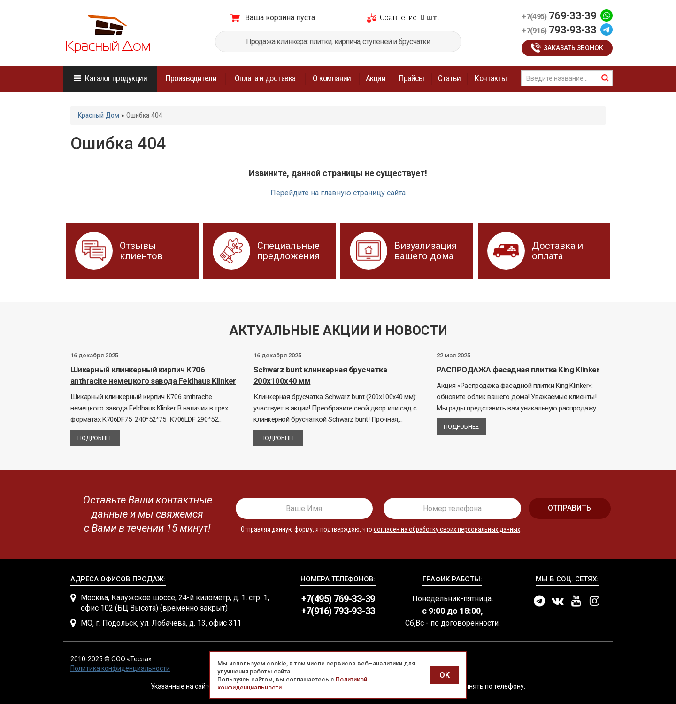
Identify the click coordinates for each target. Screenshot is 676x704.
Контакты (491, 78)
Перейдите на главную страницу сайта (338, 192)
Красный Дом (98, 115)
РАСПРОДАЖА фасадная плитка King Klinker (518, 369)
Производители (191, 78)
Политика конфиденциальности (120, 668)
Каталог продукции (116, 78)
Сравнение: (399, 17)
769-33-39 (559, 16)
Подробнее (95, 437)
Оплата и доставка (265, 78)
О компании (332, 78)
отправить (569, 507)
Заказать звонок (573, 48)
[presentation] (144, 514)
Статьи (449, 78)
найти (605, 78)
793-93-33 (559, 30)
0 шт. (429, 17)
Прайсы (411, 78)
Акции (375, 78)
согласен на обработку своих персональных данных (447, 529)
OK (444, 675)
